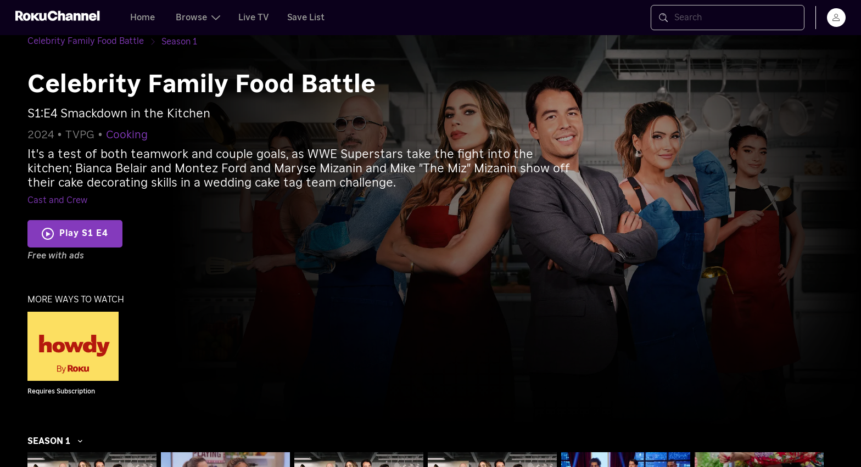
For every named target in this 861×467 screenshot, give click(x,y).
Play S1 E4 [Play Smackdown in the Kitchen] (83, 233)
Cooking (127, 135)
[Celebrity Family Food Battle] (94, 41)
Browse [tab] (198, 17)
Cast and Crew (57, 200)
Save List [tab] (306, 17)
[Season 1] (179, 41)
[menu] (836, 17)
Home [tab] (142, 17)
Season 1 (55, 441)
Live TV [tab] (253, 17)
